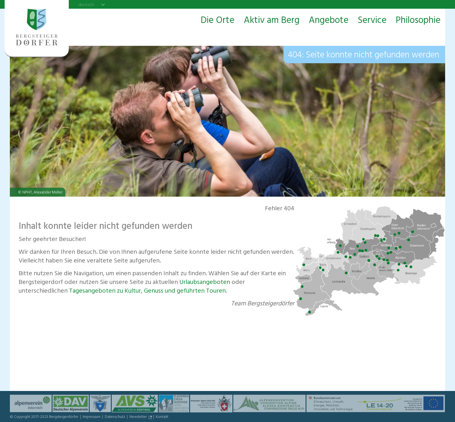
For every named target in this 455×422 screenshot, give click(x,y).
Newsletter (138, 417)
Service (372, 20)
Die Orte (217, 20)
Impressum (92, 417)
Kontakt (162, 417)
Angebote (329, 20)
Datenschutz (115, 417)
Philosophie (418, 20)
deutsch (86, 4)
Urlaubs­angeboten (204, 283)
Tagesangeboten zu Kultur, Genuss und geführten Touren (147, 291)
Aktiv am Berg (271, 20)
